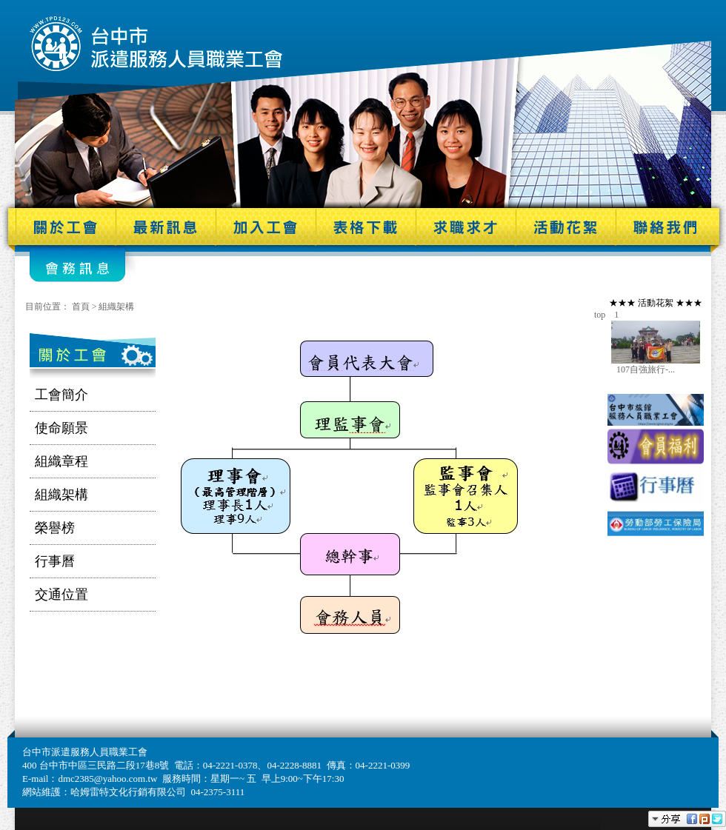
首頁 (81, 306)
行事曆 (53, 561)
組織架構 (59, 494)
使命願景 (59, 428)
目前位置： (47, 306)
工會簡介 (59, 394)
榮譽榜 (53, 528)
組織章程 (59, 461)
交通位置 (59, 594)
